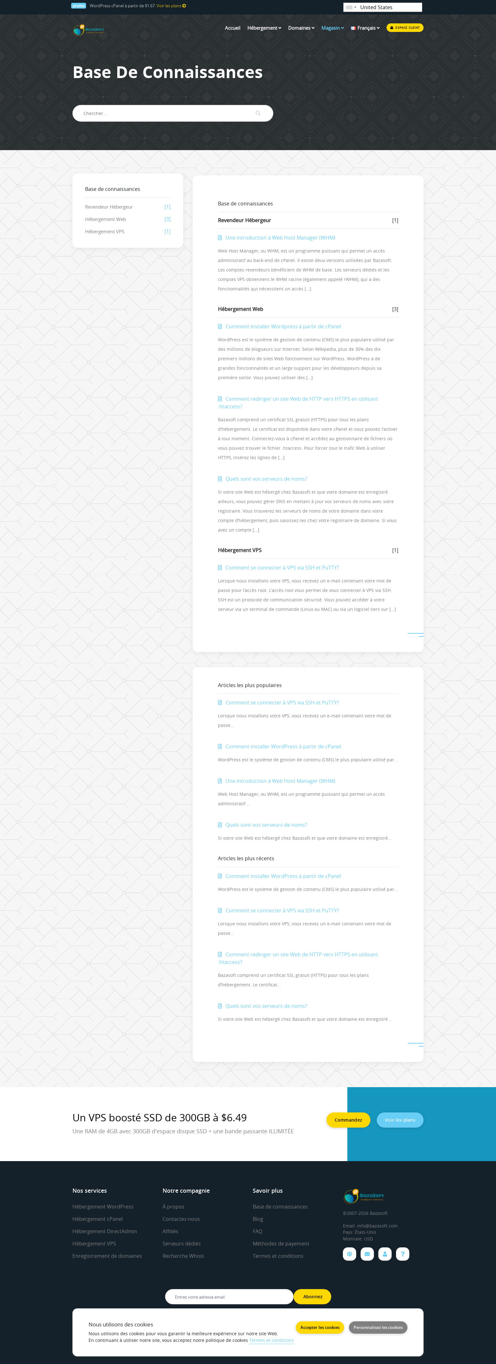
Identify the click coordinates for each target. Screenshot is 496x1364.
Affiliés (170, 1231)
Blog (258, 1218)
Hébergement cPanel (97, 1218)
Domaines (301, 28)
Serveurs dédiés (182, 1243)
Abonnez (312, 1297)
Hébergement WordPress (102, 1206)
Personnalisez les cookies (378, 1327)
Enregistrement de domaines (107, 1255)
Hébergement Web (105, 219)
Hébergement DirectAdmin (104, 1231)
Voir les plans (171, 6)
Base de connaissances (280, 1206)
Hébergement (264, 28)
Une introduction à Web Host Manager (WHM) (276, 237)
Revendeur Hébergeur (109, 207)
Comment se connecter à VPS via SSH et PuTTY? (278, 567)
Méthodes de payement (281, 1243)
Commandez (349, 1120)
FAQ (257, 1231)
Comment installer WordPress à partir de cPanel (279, 746)
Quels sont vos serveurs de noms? (262, 478)
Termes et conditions (278, 1255)
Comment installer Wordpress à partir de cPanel (279, 326)
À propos (173, 1206)
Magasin (332, 28)
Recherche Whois (183, 1255)
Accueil (232, 28)
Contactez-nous (181, 1218)
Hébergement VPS (104, 231)
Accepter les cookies (320, 1327)
